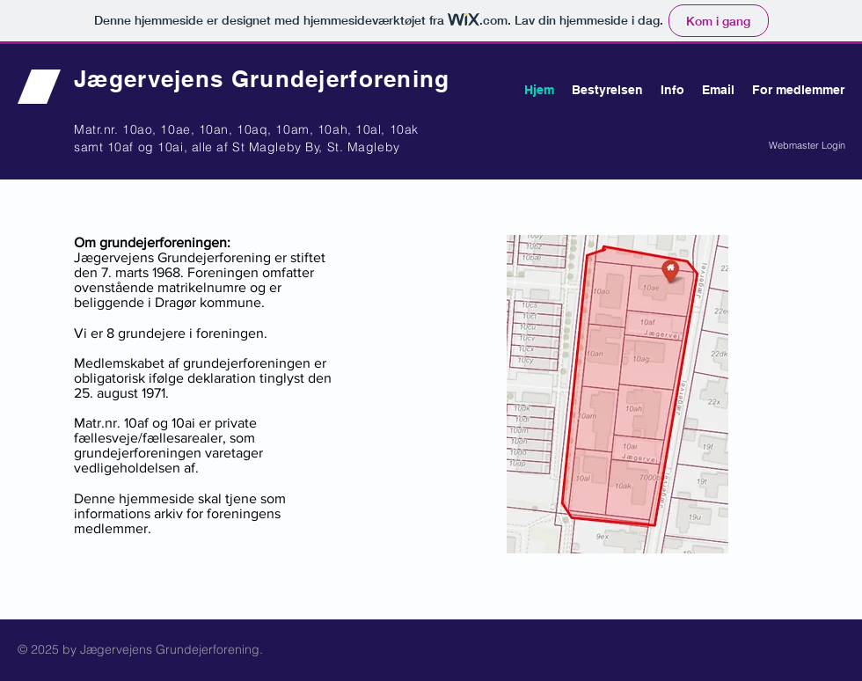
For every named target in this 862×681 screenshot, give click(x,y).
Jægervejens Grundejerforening (262, 78)
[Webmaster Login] (807, 146)
